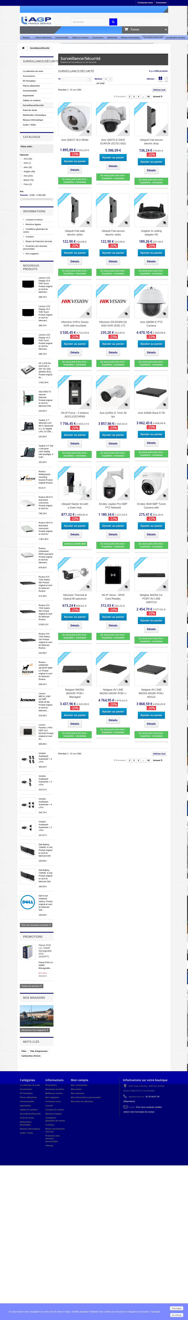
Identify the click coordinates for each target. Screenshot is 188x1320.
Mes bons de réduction (82, 1101)
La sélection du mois (175, 37)
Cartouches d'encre (31, 1056)
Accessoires (97, 37)
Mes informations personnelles (86, 1097)
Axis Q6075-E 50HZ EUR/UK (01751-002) (113, 141)
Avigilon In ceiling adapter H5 (151, 232)
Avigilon (29, 171)
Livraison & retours (34, 219)
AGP (27, 163)
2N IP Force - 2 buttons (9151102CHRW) (75, 414)
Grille (160, 79)
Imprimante (28, 95)
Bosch (29, 180)
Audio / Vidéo (29, 125)
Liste (166, 79)
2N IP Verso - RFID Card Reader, (113, 597)
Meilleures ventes (53, 1093)
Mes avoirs (76, 1089)
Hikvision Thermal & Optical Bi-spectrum (75, 597)
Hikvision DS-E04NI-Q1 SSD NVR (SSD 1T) (113, 324)
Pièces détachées (44, 37)
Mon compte (79, 1080)
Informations (34, 211)
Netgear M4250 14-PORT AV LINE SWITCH (151, 599)
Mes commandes (79, 1085)
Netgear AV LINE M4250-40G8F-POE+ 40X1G (151, 693)
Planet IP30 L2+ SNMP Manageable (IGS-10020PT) (45, 951)
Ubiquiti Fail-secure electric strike (113, 232)
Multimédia (112, 37)
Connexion (161, 2)
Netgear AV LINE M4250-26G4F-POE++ (113, 691)
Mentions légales (33, 224)
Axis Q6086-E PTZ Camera (151, 324)
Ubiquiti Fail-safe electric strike (75, 232)
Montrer (98, 79)
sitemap (49, 1145)
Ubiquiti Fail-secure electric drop (151, 141)
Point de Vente (30, 110)
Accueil (49, 1105)
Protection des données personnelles (52, 1139)
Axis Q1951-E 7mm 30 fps (113, 414)
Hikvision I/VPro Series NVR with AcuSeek (74, 324)
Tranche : (24, 195)
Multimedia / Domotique (34, 115)
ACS (28, 159)
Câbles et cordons (80, 37)
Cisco (28, 184)
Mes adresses (77, 1093)
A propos (29, 236)
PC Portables (29, 81)
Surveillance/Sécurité (153, 37)
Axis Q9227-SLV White (74, 139)
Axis (28, 176)
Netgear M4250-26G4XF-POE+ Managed (75, 693)
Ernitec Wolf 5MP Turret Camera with (151, 505)
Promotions (33, 936)
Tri (59, 79)
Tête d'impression (39, 1051)
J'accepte (177, 1308)
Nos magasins (32, 253)
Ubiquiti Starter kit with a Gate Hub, (75, 505)
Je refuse (177, 1315)
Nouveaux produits (31, 267)
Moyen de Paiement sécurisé (38, 241)
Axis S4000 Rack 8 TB (151, 412)
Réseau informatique (130, 37)
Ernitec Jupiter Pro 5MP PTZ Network (113, 505)
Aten (28, 167)
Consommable (61, 37)
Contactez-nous (145, 2)
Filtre (23, 1051)
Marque (26, 37)
